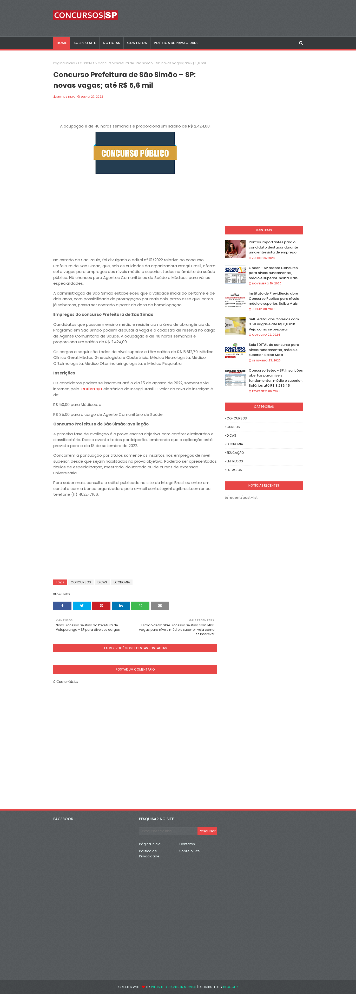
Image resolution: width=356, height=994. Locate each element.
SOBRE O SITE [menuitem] (85, 42)
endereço (91, 388)
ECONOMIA (86, 63)
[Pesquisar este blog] (168, 831)
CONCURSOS (81, 582)
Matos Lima (65, 96)
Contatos (187, 844)
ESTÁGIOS (234, 470)
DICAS (102, 582)
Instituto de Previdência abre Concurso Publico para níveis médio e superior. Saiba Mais (274, 298)
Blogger (230, 987)
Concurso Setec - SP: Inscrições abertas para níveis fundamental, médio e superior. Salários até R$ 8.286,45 (276, 378)
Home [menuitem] (62, 42)
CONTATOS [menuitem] (137, 42)
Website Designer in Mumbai (173, 987)
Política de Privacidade (149, 854)
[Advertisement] (135, 215)
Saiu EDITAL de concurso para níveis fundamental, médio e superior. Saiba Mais (274, 349)
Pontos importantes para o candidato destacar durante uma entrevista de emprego (273, 247)
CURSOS (233, 427)
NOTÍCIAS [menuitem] (111, 42)
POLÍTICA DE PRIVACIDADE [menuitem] (176, 42)
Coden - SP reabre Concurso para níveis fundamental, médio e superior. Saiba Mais (273, 273)
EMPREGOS (235, 461)
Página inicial (64, 63)
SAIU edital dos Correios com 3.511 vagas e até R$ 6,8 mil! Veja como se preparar (274, 324)
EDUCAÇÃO (235, 452)
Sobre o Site (189, 851)
